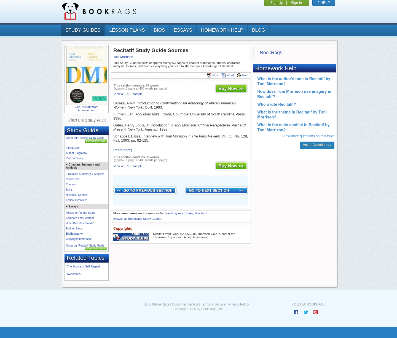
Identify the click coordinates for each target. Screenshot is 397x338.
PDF (212, 75)
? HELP (324, 3)
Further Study (74, 228)
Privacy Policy (238, 304)
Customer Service (185, 304)
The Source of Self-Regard (83, 266)
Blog (258, 30)
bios (159, 30)
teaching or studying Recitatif (186, 213)
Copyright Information (79, 238)
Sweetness (74, 273)
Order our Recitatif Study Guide (85, 137)
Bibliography (74, 233)
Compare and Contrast (80, 218)
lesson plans (127, 30)
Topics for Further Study (80, 212)
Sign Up (276, 3)
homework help (222, 30)
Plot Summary (74, 158)
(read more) (122, 150)
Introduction (73, 147)
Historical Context (76, 194)
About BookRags (156, 304)
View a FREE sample (128, 94)
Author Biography (76, 153)
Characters (72, 179)
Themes (71, 184)
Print (242, 75)
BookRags (271, 52)
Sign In (296, 3)
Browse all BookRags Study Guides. (137, 218)
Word (227, 75)
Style (69, 189)
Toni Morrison (123, 57)
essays (183, 30)
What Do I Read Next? (79, 223)
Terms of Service (213, 304)
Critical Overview (76, 200)
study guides (82, 30)
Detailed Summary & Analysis (86, 173)
